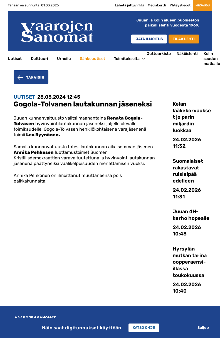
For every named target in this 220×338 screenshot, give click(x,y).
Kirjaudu (197, 5)
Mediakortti (147, 5)
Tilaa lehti (182, 39)
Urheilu (64, 58)
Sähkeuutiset (92, 58)
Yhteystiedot (170, 5)
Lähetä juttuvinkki (119, 5)
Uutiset (15, 58)
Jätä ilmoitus (143, 39)
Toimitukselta (127, 58)
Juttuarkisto (159, 53)
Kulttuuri (39, 58)
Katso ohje (144, 327)
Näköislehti (187, 53)
